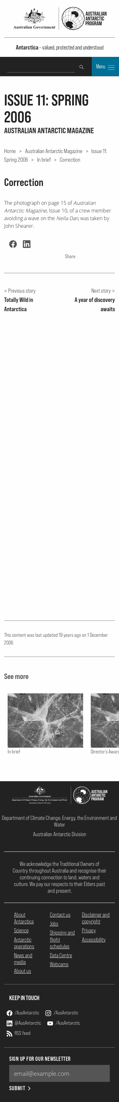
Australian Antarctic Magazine (54, 150)
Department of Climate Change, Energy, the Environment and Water (59, 821)
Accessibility (94, 939)
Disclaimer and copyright (96, 918)
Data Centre (61, 955)
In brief (44, 159)
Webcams (59, 964)
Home (10, 150)
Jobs (54, 923)
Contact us (60, 914)
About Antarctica (24, 918)
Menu (105, 67)
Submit (20, 1088)
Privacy (89, 930)
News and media (23, 958)
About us (22, 970)
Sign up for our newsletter (40, 1058)
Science (21, 930)
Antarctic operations (24, 943)
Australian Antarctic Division (59, 834)
